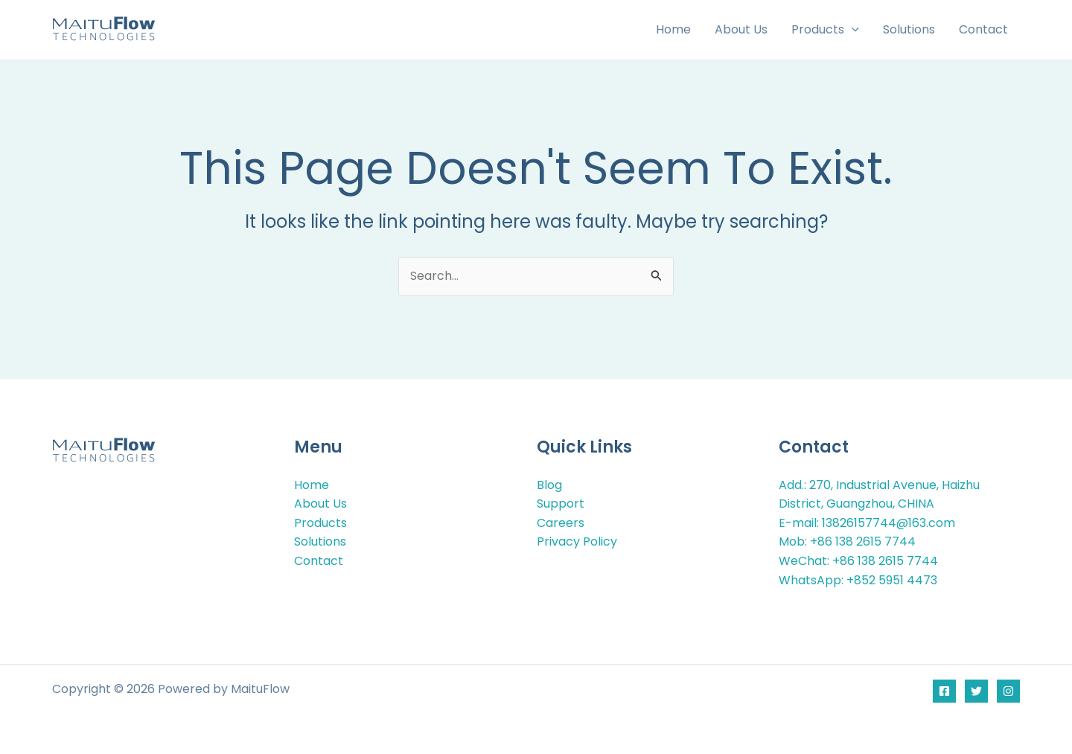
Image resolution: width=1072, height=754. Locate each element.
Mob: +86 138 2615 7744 (847, 541)
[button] (851, 30)
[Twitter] (976, 691)
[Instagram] (1008, 691)
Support (560, 503)
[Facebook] (944, 691)
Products (320, 522)
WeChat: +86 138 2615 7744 (858, 560)
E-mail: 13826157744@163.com (867, 522)
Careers (560, 522)
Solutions (320, 541)
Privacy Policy (577, 541)
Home (311, 484)
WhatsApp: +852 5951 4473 (858, 580)
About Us (320, 503)
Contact (318, 560)
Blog (549, 484)
